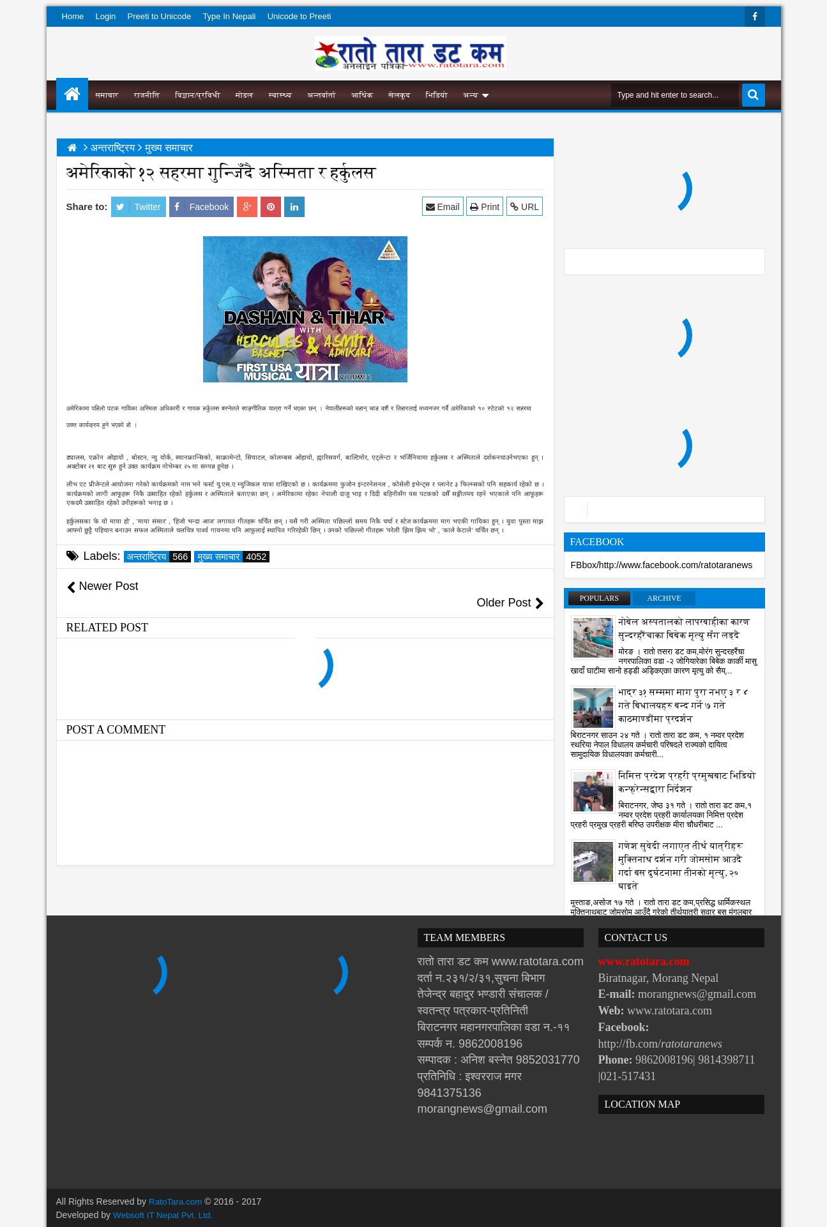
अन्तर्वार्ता (321, 95)
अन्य (470, 95)
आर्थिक (362, 95)
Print (486, 206)
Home (73, 16)
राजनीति (147, 95)
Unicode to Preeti (299, 16)
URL (526, 206)
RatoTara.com (176, 1201)
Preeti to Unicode (159, 16)
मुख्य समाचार (233, 556)
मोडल (245, 95)
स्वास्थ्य (280, 95)
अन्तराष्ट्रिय (159, 556)
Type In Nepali (228, 16)
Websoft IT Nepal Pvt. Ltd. (165, 1214)
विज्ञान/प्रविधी (197, 95)
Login (105, 16)
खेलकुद (399, 95)
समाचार (107, 95)
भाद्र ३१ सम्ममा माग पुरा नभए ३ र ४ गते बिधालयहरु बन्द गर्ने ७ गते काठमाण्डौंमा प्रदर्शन (684, 706)
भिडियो (437, 95)
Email (443, 206)
